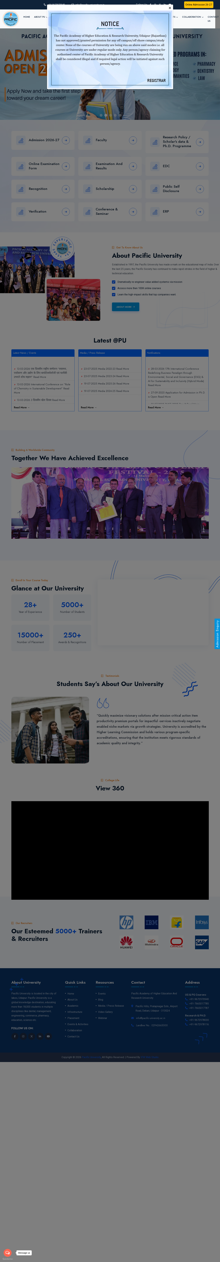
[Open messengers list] (8, 1253)
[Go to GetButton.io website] (8, 1259)
